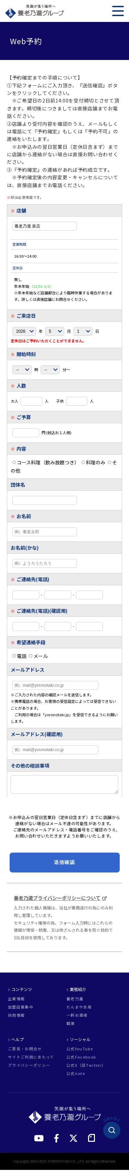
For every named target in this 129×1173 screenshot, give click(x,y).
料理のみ (93, 462)
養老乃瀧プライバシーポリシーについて (57, 900)
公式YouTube (79, 1052)
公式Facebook (81, 1060)
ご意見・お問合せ (25, 1052)
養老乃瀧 (74, 1002)
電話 (19, 655)
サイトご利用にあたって (31, 1060)
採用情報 (16, 1018)
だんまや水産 (79, 1010)
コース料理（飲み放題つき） (45, 462)
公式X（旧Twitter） (86, 1068)
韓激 (70, 1026)
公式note (75, 1076)
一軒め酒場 (77, 1018)
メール (38, 655)
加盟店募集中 (20, 1010)
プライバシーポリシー (29, 1068)
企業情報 (16, 1002)
